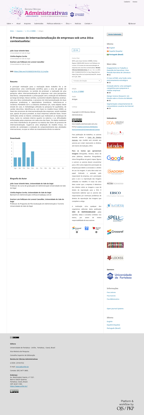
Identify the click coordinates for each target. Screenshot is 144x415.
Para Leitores (111, 292)
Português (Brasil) (113, 328)
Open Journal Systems (115, 308)
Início (12, 31)
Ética (68, 23)
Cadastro (127, 2)
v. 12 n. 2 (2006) (30, 31)
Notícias (78, 23)
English (112, 48)
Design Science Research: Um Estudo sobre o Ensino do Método (119, 97)
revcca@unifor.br (22, 367)
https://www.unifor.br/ (18, 386)
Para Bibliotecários (113, 299)
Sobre (9, 23)
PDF (76, 50)
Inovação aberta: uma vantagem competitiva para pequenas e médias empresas (119, 88)
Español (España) (115, 51)
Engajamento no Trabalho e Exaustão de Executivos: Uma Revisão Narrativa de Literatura (118, 70)
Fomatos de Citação (80, 81)
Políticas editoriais (54, 23)
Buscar (132, 23)
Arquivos (27, 23)
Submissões (38, 23)
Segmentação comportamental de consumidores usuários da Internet (120, 105)
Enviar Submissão (114, 34)
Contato (88, 23)
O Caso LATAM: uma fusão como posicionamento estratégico (119, 79)
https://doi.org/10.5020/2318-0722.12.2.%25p (31, 71)
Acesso (135, 2)
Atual (18, 23)
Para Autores (111, 296)
